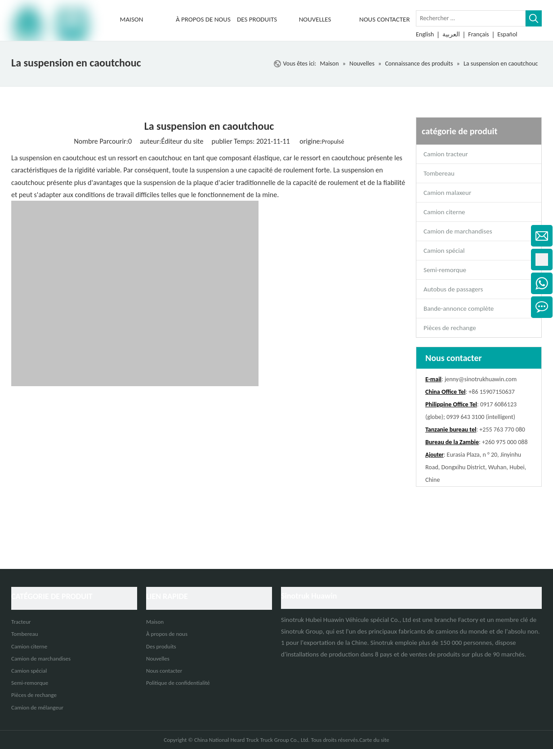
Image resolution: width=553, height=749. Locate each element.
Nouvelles (157, 658)
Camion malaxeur (447, 193)
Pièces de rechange (450, 328)
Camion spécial (444, 251)
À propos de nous (166, 633)
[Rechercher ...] (471, 18)
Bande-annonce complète (459, 308)
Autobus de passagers (453, 289)
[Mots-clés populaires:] (534, 18)
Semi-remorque (445, 270)
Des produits (161, 646)
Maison (155, 621)
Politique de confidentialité (178, 682)
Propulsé (333, 141)
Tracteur (21, 621)
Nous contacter (164, 670)
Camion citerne (444, 212)
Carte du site (374, 739)
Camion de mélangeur (37, 707)
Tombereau (439, 173)
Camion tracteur (446, 154)
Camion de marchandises (458, 231)
